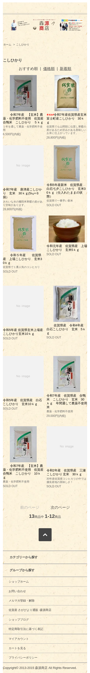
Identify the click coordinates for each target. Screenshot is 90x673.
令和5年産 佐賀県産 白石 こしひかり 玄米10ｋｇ (24, 402)
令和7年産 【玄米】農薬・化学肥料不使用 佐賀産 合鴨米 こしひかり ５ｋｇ (25, 118)
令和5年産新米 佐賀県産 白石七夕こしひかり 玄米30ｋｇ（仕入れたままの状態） (66, 190)
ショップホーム (19, 581)
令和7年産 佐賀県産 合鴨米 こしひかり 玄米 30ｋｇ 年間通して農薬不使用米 (67, 401)
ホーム (7, 44)
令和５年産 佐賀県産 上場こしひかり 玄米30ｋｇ (22, 259)
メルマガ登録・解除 (22, 600)
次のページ (60, 507)
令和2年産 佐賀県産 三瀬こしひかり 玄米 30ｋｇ (66, 472)
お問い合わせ (17, 591)
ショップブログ (19, 619)
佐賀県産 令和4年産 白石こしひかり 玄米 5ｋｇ (68, 329)
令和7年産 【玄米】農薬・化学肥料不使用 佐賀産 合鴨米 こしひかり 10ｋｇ (25, 471)
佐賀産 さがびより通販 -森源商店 (30, 610)
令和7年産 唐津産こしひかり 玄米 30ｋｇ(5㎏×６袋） (22, 193)
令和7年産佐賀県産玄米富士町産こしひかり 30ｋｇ (67, 118)
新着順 (65, 69)
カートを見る (17, 648)
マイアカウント (19, 639)
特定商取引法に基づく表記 (26, 629)
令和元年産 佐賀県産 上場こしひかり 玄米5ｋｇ (67, 248)
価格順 (49, 69)
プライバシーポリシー (23, 657)
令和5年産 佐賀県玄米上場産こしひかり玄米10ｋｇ (23, 332)
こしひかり (22, 44)
